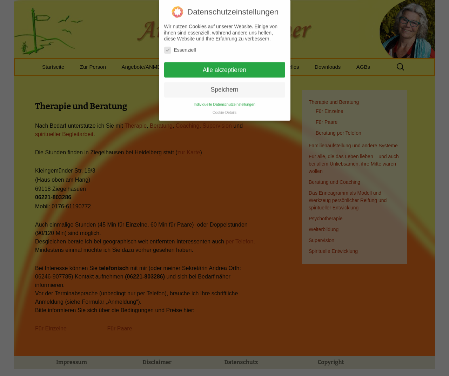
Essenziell (180, 46)
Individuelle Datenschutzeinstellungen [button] (224, 100)
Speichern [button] (225, 85)
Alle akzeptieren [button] (225, 65)
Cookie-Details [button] (224, 108)
